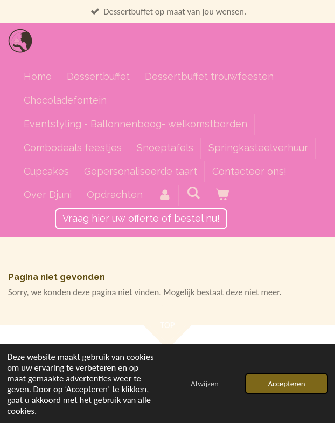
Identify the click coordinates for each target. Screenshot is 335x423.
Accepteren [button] (286, 383)
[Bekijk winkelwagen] (221, 195)
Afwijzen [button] (205, 383)
